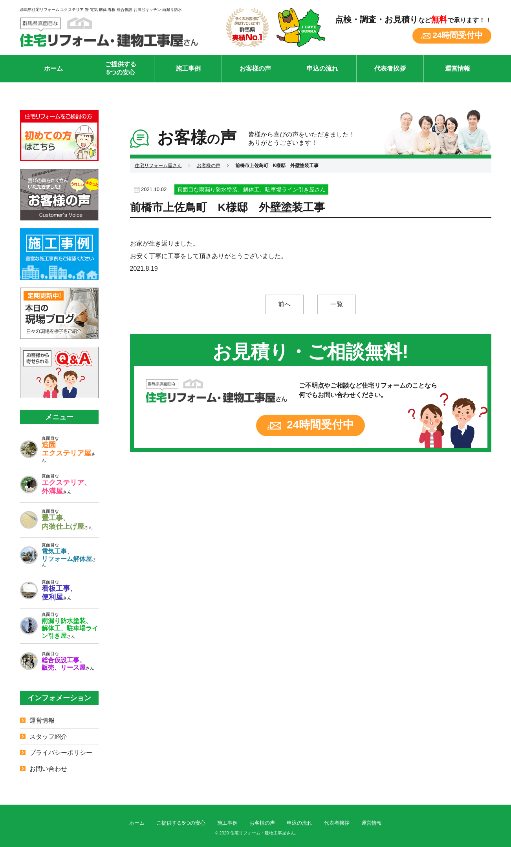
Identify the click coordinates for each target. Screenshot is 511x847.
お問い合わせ (48, 768)
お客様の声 (255, 68)
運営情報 (457, 68)
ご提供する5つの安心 (120, 68)
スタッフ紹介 (48, 736)
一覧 (336, 304)
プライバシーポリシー (60, 752)
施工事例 (188, 68)
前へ (284, 304)
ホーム (53, 68)
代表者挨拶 (390, 68)
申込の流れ (322, 68)
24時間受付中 (457, 35)
